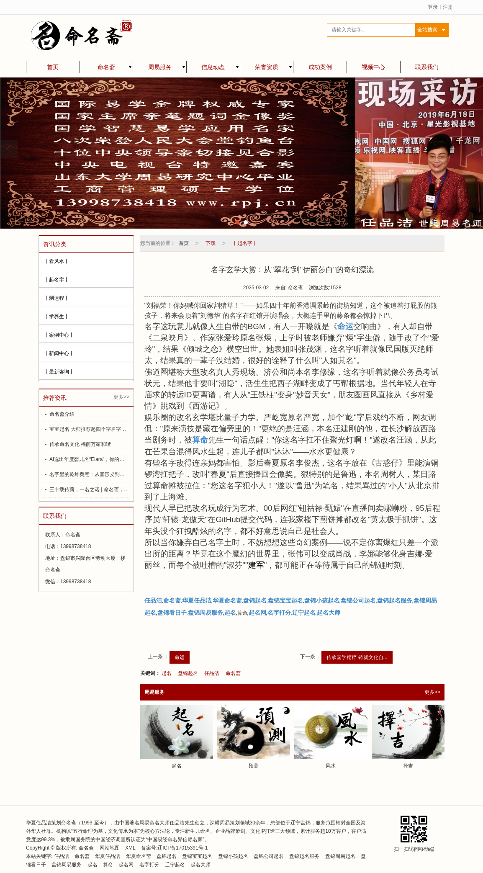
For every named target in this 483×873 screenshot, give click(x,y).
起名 (167, 673)
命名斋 (106, 67)
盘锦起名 (188, 673)
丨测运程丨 (56, 298)
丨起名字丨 (56, 280)
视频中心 (373, 67)
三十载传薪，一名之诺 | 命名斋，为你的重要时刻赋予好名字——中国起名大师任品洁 (89, 489)
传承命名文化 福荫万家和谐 (80, 444)
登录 (433, 7)
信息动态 (213, 67)
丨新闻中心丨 (59, 353)
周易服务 (160, 67)
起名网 (126, 865)
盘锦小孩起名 (233, 856)
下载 (211, 243)
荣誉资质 (266, 67)
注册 (448, 7)
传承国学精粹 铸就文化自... (356, 657)
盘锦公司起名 (269, 856)
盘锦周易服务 (66, 865)
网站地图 (110, 848)
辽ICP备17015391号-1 (182, 848)
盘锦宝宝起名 (197, 856)
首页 (53, 67)
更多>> (121, 397)
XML (130, 848)
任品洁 (211, 673)
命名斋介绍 (62, 414)
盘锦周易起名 (340, 856)
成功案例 (320, 67)
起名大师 (200, 865)
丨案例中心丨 (59, 335)
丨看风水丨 (56, 261)
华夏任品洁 (107, 856)
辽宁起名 (175, 865)
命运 (180, 657)
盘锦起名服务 (304, 856)
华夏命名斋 (138, 856)
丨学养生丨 (56, 316)
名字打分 (149, 865)
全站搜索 (427, 30)
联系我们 (427, 67)
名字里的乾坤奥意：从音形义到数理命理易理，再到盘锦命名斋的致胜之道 (89, 474)
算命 (108, 865)
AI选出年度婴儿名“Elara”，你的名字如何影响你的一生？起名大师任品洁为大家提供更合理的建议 (89, 459)
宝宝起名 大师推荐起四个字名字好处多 (89, 429)
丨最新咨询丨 (59, 372)
